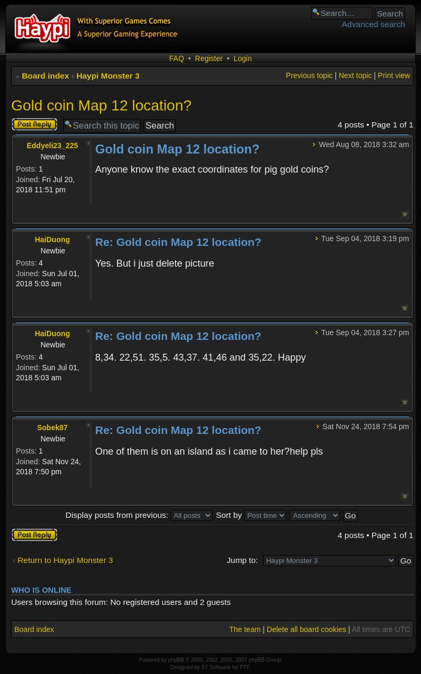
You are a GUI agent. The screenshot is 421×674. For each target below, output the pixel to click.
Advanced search (373, 24)
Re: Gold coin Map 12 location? (178, 242)
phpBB (176, 660)
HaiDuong (52, 239)
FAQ (176, 58)
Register (209, 58)
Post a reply (34, 124)
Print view (394, 75)
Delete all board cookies (306, 629)
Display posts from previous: (139, 514)
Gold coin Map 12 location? (101, 105)
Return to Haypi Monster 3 (65, 560)
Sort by (251, 514)
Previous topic (309, 75)
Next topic (355, 75)
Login (242, 58)
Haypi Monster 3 (108, 75)
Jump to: (242, 560)
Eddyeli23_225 (52, 145)
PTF (244, 667)
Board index (45, 75)
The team (244, 629)
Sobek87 (52, 427)
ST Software (216, 667)
